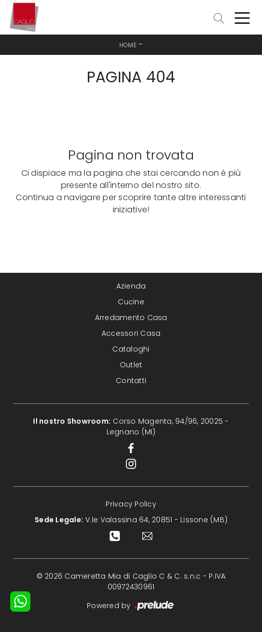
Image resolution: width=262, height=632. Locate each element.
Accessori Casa (131, 333)
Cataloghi (130, 349)
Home (128, 45)
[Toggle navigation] (242, 17)
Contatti (131, 380)
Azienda (131, 286)
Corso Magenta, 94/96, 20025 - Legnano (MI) (130, 426)
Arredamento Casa (131, 317)
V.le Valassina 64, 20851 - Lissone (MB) (131, 520)
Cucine (131, 302)
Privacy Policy (131, 504)
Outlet (131, 365)
